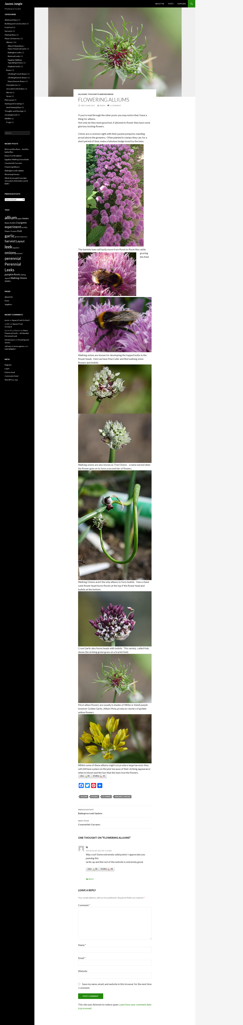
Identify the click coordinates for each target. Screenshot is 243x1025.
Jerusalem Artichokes (15, 89)
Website (82, 971)
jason (102, 105)
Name (82, 944)
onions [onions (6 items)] (10, 252)
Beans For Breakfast (13, 156)
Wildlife (8, 118)
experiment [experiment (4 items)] (13, 227)
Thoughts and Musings (100, 94)
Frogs (8, 122)
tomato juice (10, 340)
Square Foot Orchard (20, 320)
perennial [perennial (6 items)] (13, 258)
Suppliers (181, 4)
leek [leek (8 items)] (8, 246)
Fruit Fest (9, 27)
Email (82, 957)
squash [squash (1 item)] (7, 278)
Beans (8, 70)
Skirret (9, 92)
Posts (170, 4)
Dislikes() (99, 776)
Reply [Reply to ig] (91, 879)
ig (87, 847)
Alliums (82, 94)
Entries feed (10, 372)
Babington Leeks (14, 52)
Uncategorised (11, 115)
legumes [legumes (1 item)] (16, 248)
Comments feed (11, 376)
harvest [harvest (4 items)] (10, 241)
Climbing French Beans (17, 74)
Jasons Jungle (13, 3)
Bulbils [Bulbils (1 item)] (12, 223)
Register (8, 365)
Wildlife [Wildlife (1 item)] (8, 281)
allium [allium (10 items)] (11, 217)
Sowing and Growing (13, 103)
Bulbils (94, 797)
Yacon (8, 96)
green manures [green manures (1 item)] (21, 237)
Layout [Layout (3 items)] (20, 241)
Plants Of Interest (12, 38)
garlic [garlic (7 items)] (10, 235)
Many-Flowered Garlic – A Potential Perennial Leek (17, 333)
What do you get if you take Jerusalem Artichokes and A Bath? (16, 181)
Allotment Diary (11, 20)
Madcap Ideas (10, 35)
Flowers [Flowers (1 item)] (8, 231)
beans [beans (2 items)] (26, 218)
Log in (7, 368)
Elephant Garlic (14, 66)
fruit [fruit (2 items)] (19, 231)
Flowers (106, 797)
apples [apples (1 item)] (19, 218)
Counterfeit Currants (115, 822)
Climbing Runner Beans (17, 77)
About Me (159, 4)
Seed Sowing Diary (13, 107)
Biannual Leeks (14, 56)
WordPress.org (11, 380)
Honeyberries (12, 85)
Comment (84, 905)
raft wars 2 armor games (15, 346)
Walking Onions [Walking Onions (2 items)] (19, 278)
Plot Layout (9, 100)
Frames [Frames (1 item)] (14, 231)
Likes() (85, 776)
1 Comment (115, 105)
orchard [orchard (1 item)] (19, 253)
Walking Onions (122, 797)
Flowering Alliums (12, 167)
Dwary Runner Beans (16, 81)
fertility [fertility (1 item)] (24, 227)
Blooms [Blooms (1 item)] (7, 223)
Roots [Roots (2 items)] (17, 274)
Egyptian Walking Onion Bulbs (17, 159)
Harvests (8, 31)
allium (84, 797)
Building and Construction (15, 23)
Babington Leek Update (115, 811)
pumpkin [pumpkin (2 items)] (9, 274)
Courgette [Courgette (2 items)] (21, 222)
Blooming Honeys (12, 174)
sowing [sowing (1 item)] (23, 275)
